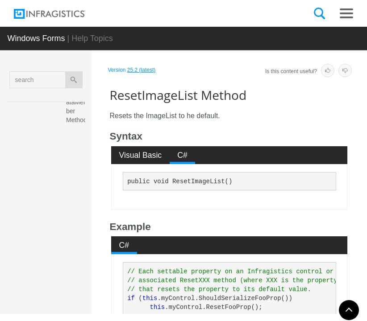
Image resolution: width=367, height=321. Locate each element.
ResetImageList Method (77, 231)
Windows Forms (36, 38)
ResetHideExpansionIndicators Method (78, 142)
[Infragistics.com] (58, 14)
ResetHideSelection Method (77, 189)
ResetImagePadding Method (77, 274)
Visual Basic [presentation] (140, 155)
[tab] (140, 155)
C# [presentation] (182, 155)
